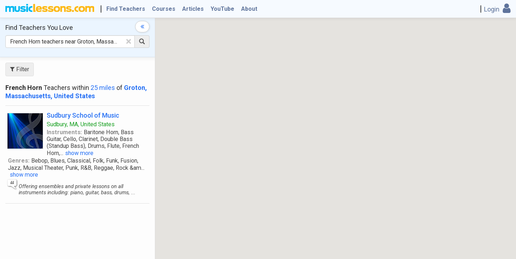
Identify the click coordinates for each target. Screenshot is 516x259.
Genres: (18, 160)
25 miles (103, 87)
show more (79, 153)
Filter (19, 69)
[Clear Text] (129, 41)
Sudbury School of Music (83, 115)
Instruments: (64, 132)
